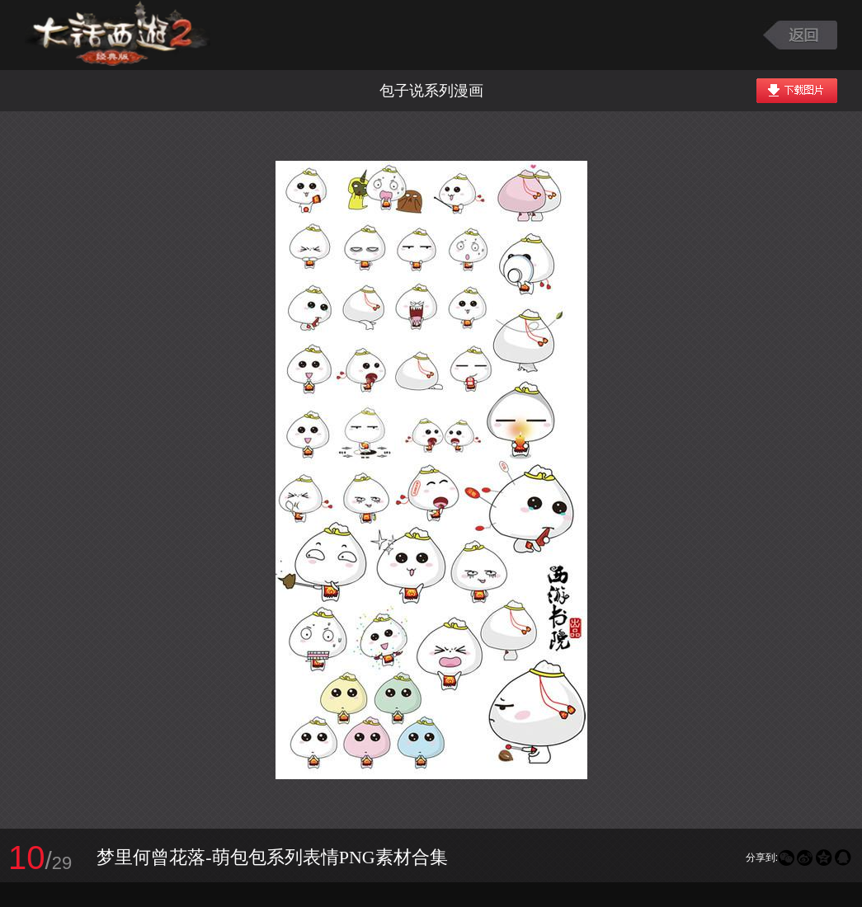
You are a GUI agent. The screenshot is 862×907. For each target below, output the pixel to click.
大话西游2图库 (117, 35)
